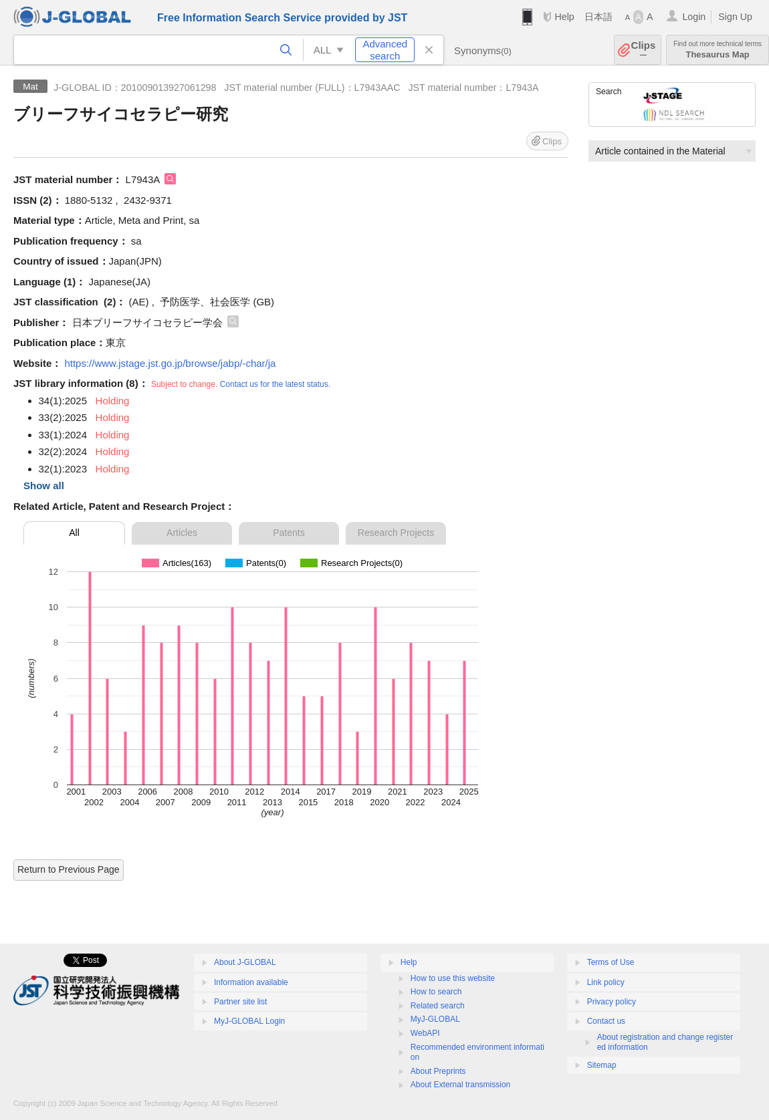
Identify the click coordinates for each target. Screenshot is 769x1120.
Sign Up (735, 16)
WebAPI (425, 1033)
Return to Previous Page (68, 869)
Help (564, 16)
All (74, 532)
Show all (43, 485)
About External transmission (460, 1084)
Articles (182, 532)
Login (693, 16)
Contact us (606, 1021)
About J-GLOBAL (245, 962)
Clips (643, 49)
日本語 (598, 16)
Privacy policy (611, 1001)
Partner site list (240, 1001)
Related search (438, 1005)
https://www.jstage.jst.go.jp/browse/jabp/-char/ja (170, 363)
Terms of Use (611, 962)
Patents (288, 532)
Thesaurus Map (717, 49)
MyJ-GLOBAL (435, 1019)
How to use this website (453, 978)
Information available (251, 982)
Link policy (606, 982)
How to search (436, 991)
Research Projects (396, 532)
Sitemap (602, 1065)
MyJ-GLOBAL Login (249, 1021)
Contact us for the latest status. (275, 384)
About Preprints (438, 1071)
